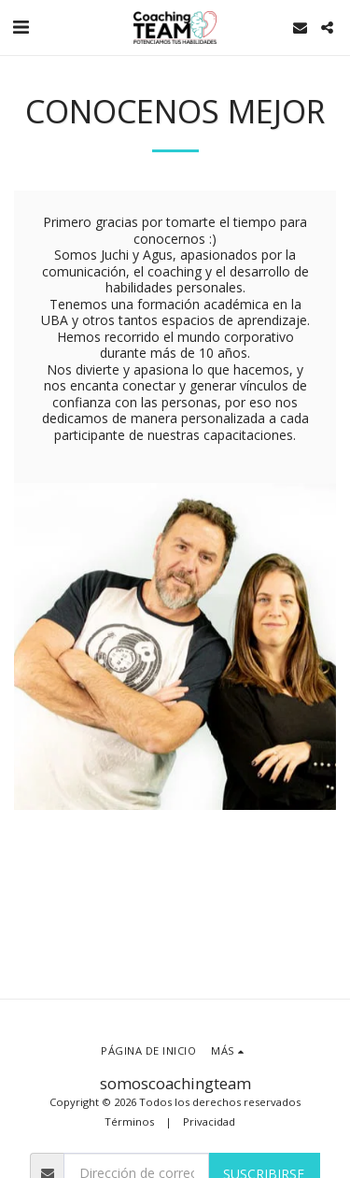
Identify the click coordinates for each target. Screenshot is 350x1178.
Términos (129, 1121)
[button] (20, 26)
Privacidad (209, 1121)
